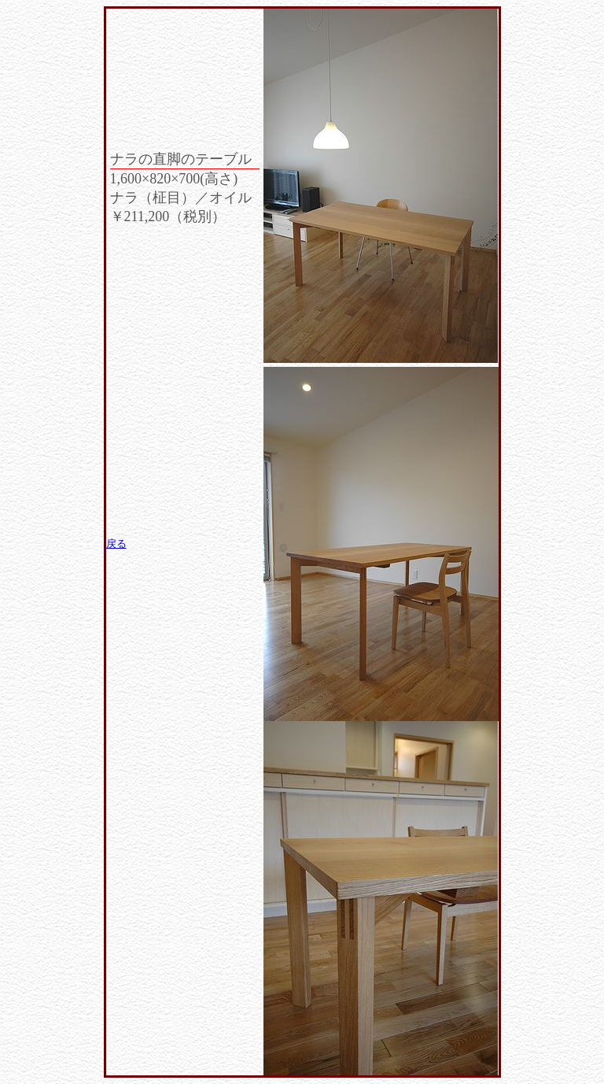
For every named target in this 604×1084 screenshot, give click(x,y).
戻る (116, 543)
